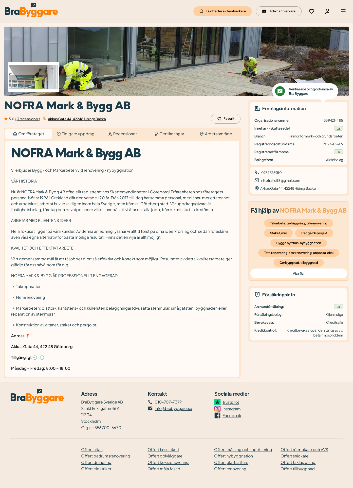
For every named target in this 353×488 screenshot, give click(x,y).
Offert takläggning (298, 462)
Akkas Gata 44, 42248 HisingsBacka (77, 119)
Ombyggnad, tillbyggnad (298, 263)
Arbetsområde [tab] (216, 133)
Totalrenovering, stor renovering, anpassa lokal (299, 253)
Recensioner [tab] (122, 133)
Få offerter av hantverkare (222, 11)
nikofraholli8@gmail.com (280, 180)
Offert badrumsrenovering (105, 455)
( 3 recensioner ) (27, 119)
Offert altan (92, 449)
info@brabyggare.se (173, 408)
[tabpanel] (122, 259)
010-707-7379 (168, 401)
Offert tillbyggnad (297, 468)
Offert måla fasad (164, 468)
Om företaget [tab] (28, 134)
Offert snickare (294, 455)
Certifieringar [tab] (169, 133)
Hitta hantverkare (279, 11)
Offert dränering (96, 462)
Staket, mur (278, 233)
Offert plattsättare (231, 462)
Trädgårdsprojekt (314, 233)
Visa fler (298, 273)
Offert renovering (230, 468)
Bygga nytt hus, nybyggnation (298, 243)
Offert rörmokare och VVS (304, 449)
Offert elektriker (96, 468)
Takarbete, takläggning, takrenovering (298, 223)
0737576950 (271, 172)
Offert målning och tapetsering (243, 449)
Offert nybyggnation (233, 455)
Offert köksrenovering (168, 462)
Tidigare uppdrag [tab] (75, 133)
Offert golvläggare (165, 455)
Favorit (225, 119)
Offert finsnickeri (163, 449)
